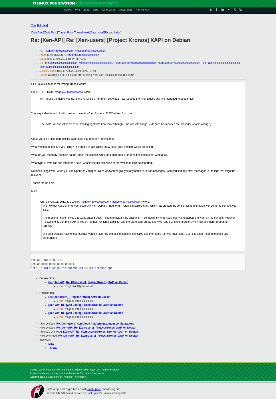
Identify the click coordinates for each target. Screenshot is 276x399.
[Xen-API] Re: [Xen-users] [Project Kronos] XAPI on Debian (85, 304)
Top (33, 25)
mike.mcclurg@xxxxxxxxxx (82, 54)
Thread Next (81, 32)
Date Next (50, 32)
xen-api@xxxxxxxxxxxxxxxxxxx (221, 62)
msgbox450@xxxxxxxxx (59, 50)
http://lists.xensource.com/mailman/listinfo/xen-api (72, 268)
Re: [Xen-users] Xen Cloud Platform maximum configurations (95, 323)
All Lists (42, 25)
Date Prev (37, 32)
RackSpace (94, 389)
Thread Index (113, 32)
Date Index (96, 32)
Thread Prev (65, 32)
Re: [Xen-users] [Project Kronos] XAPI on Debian (79, 296)
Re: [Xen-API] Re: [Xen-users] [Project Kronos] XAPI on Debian (88, 282)
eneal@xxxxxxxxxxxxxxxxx (61, 62)
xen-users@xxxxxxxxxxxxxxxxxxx (136, 62)
